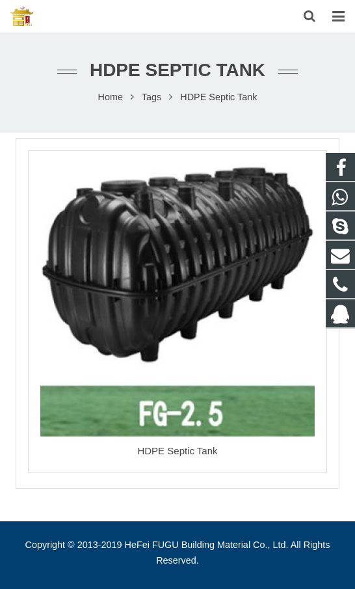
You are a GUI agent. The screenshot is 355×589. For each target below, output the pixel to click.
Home (110, 97)
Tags (151, 97)
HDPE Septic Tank (177, 450)
